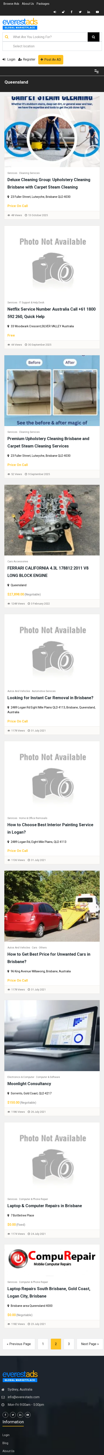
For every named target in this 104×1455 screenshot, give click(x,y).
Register (26, 59)
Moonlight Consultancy (29, 1083)
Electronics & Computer (20, 1077)
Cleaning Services (29, 173)
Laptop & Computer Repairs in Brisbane (44, 1205)
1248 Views (18, 603)
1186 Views (18, 1111)
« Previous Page (19, 1344)
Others (43, 947)
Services (12, 173)
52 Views (16, 474)
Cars (34, 947)
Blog (5, 1443)
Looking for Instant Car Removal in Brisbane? (50, 697)
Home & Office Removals (33, 818)
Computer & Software (48, 1077)
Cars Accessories (17, 561)
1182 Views (18, 1324)
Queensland (16, 82)
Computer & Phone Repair (33, 1199)
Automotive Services (44, 691)
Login (8, 59)
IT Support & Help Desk (31, 302)
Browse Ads (11, 3)
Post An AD (51, 60)
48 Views (16, 215)
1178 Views (18, 730)
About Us (28, 3)
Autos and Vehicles (18, 691)
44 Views (16, 344)
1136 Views (18, 860)
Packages (43, 3)
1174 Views (18, 1233)
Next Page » (90, 1344)
